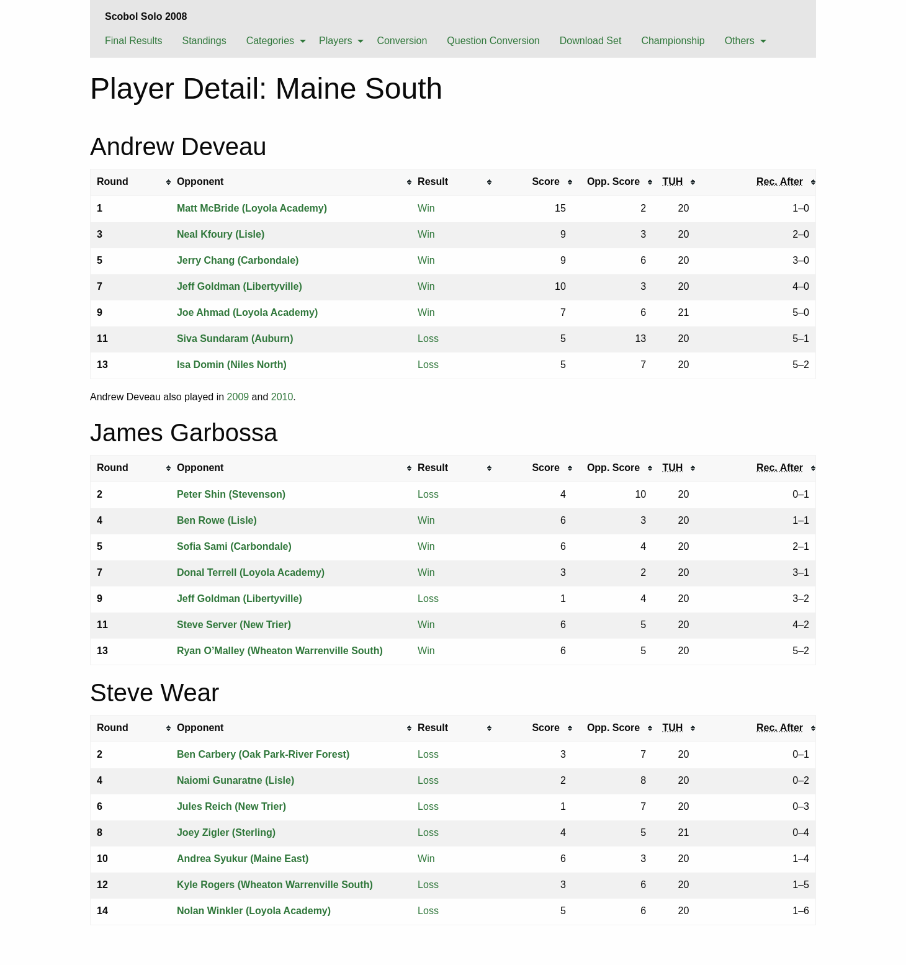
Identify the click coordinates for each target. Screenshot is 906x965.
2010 (282, 397)
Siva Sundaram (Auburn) (235, 338)
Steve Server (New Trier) (234, 624)
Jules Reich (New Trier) (231, 806)
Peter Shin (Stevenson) (231, 494)
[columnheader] (131, 182)
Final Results (133, 40)
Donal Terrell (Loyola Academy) (251, 572)
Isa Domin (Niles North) (232, 364)
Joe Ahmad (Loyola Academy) (247, 312)
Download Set (591, 40)
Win (426, 208)
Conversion (402, 40)
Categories (270, 40)
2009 (238, 397)
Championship (672, 40)
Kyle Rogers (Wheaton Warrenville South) (275, 884)
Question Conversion (493, 40)
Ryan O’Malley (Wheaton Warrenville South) (280, 650)
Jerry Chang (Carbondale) (237, 260)
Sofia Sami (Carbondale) (234, 546)
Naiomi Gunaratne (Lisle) (235, 780)
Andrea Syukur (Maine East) (243, 858)
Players (335, 40)
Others (740, 40)
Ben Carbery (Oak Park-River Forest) (263, 754)
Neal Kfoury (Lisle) (220, 234)
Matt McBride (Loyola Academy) (252, 208)
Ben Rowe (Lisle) (217, 520)
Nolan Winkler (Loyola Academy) (254, 910)
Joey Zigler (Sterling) (226, 832)
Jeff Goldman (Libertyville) (239, 286)
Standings (204, 40)
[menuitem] (133, 40)
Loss (428, 338)
